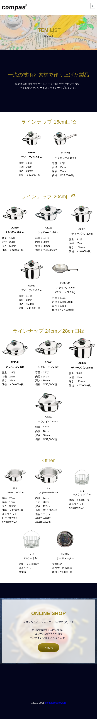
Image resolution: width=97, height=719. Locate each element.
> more (48, 647)
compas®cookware (55, 702)
